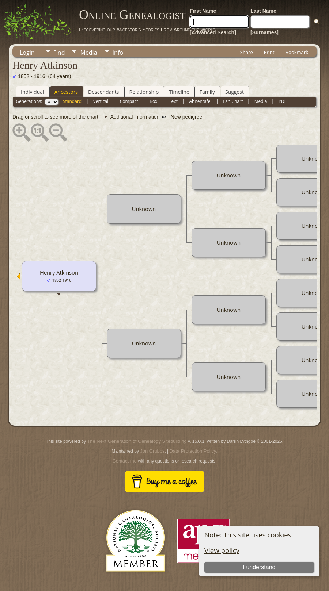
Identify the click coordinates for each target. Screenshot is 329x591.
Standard (72, 101)
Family (207, 91)
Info (118, 53)
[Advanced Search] (213, 32)
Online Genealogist (132, 14)
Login (27, 53)
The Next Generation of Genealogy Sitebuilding (136, 441)
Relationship (144, 91)
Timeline (179, 91)
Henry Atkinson (59, 272)
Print (269, 52)
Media (88, 53)
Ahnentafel (200, 101)
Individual (32, 91)
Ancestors (66, 91)
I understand (259, 567)
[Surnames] (264, 32)
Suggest (234, 91)
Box (153, 101)
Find (59, 53)
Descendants (103, 91)
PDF (283, 101)
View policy (221, 550)
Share (246, 52)
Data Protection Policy (193, 451)
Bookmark (296, 52)
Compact (129, 101)
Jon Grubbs (152, 451)
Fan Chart (233, 101)
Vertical (101, 101)
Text (173, 101)
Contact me (124, 461)
